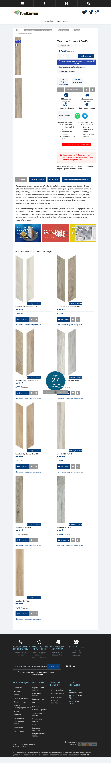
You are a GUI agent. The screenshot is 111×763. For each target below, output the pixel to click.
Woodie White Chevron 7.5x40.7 (27, 307)
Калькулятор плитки (19, 723)
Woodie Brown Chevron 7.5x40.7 (27, 380)
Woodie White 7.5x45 (64, 454)
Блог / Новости (20, 731)
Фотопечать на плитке (38, 720)
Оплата (17, 695)
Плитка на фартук (39, 710)
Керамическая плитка (38, 689)
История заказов (57, 694)
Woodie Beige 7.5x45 (23, 601)
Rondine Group (79, 67)
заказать (78, 238)
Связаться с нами (21, 698)
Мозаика (35, 702)
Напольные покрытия (37, 729)
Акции (16, 711)
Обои (34, 724)
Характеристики (37, 179)
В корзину (86, 56)
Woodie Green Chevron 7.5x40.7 (68, 307)
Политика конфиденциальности (22, 706)
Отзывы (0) (53, 179)
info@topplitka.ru (76, 691)
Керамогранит (38, 699)
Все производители (59, 21)
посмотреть (51, 238)
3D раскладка (19, 727)
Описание (21, 179)
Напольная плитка (36, 694)
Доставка (17, 691)
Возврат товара (20, 702)
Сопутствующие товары (38, 735)
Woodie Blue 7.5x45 (64, 527)
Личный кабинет (57, 690)
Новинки (17, 714)
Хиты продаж (19, 718)
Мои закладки (56, 697)
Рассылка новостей (54, 702)
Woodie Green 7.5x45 (23, 527)
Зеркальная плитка (37, 714)
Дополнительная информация (76, 179)
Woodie (72, 71)
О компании (19, 688)
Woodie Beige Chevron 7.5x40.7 (27, 454)
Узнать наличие (73, 90)
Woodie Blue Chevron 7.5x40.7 (68, 380)
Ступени (35, 706)
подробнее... (24, 238)
